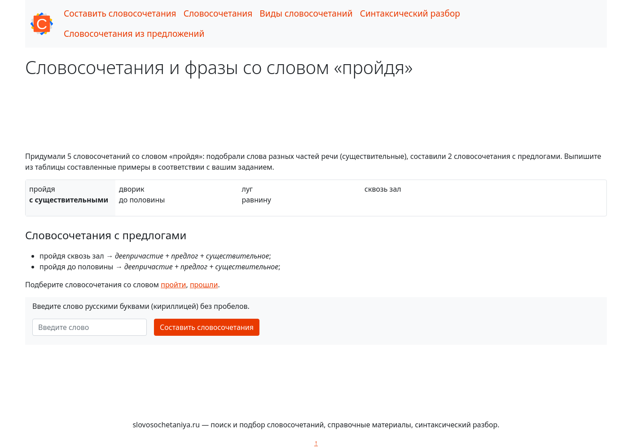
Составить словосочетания (120, 13)
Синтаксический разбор (410, 13)
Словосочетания (218, 13)
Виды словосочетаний (305, 13)
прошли (204, 285)
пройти (173, 285)
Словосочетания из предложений (134, 33)
